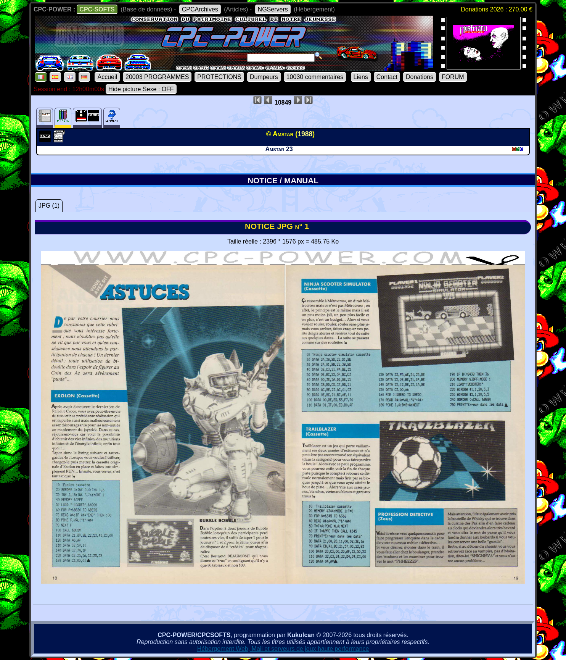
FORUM (453, 77)
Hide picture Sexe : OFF (141, 89)
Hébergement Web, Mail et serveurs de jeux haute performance (283, 648)
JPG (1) (49, 205)
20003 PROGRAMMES (157, 77)
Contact (386, 77)
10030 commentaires (314, 77)
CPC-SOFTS (96, 9)
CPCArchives (200, 9)
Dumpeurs (264, 77)
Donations (419, 77)
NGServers (273, 9)
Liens (361, 77)
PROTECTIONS (219, 77)
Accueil (107, 77)
